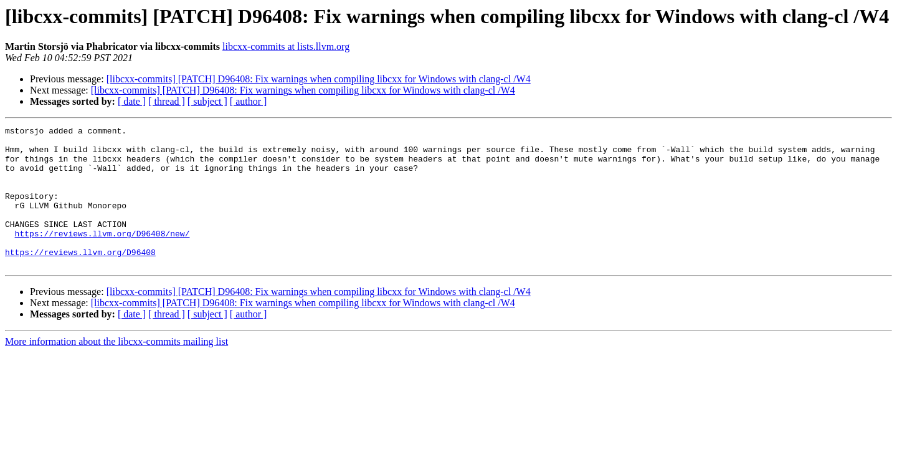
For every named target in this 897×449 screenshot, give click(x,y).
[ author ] (248, 101)
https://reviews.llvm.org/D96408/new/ (102, 255)
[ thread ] (166, 101)
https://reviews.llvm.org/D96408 (80, 278)
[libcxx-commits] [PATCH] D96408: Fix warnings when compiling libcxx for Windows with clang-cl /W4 (319, 79)
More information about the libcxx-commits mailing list (116, 369)
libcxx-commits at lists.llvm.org (285, 46)
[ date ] (132, 101)
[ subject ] (207, 101)
